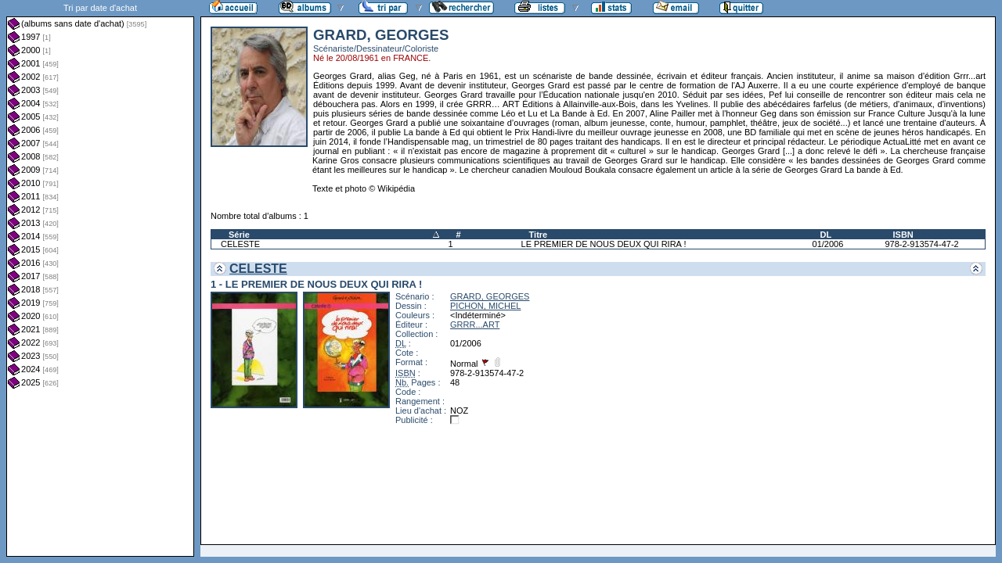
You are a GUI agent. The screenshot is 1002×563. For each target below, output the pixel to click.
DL (826, 234)
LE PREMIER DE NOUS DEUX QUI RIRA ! (604, 244)
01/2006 (828, 244)
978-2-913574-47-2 (921, 244)
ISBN (902, 234)
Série (239, 234)
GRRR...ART (474, 324)
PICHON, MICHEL (485, 305)
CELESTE (240, 244)
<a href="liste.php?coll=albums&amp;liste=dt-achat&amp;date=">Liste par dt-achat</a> (100, 278)
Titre (538, 234)
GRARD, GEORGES (489, 296)
